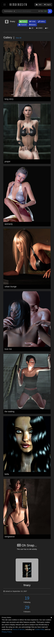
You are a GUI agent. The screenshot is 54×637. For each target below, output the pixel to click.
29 (27, 607)
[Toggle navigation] (4, 5)
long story (9, 99)
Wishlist (32, 25)
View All (18, 38)
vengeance (10, 536)
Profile (32, 21)
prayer (7, 161)
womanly (9, 224)
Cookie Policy (40, 629)
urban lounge (11, 286)
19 (27, 598)
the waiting (9, 411)
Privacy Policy (6, 632)
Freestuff (22, 25)
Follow (23, 21)
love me (8, 349)
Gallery (41, 21)
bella (7, 474)
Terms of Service (19, 629)
